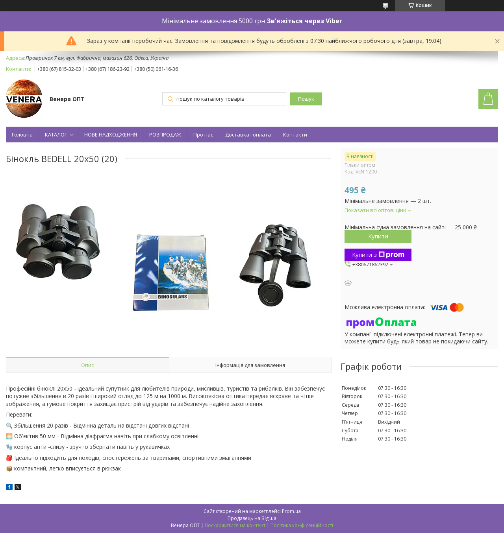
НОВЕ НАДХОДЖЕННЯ (110, 134)
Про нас (203, 134)
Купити (378, 236)
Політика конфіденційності (302, 525)
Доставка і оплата (248, 134)
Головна (22, 134)
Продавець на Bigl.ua (252, 518)
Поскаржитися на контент (235, 525)
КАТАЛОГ (56, 134)
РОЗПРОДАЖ (165, 134)
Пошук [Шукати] (306, 99)
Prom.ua (291, 511)
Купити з (378, 254)
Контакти (295, 134)
